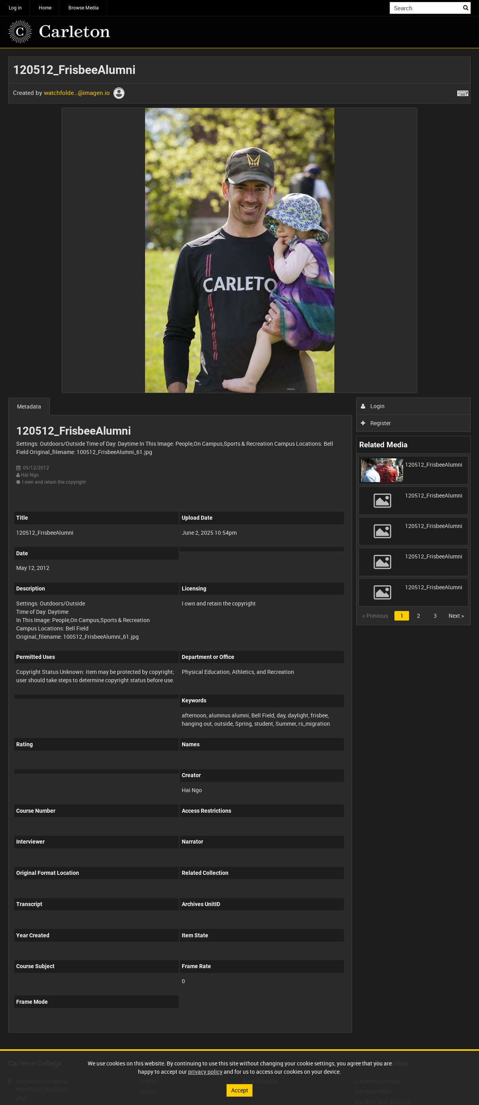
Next (456, 615)
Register (376, 423)
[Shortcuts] (462, 91)
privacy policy (205, 1071)
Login (373, 406)
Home (45, 7)
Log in (15, 7)
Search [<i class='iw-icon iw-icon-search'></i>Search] (466, 7)
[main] (239, 549)
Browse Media (83, 7)
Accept (239, 1090)
